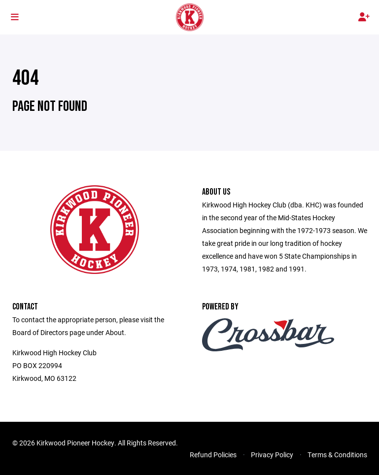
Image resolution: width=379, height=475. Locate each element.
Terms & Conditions (337, 454)
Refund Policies (213, 454)
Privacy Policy (272, 454)
